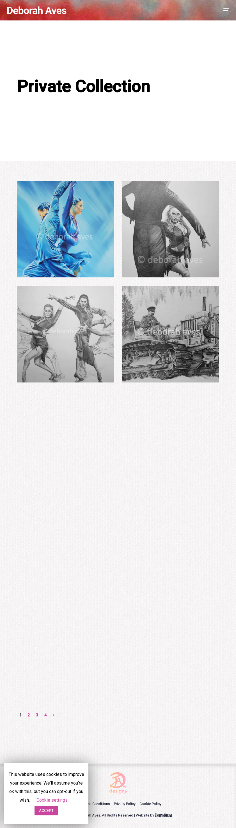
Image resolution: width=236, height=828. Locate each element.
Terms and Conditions (92, 804)
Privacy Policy (125, 804)
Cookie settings (52, 800)
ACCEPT (46, 810)
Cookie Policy (150, 804)
